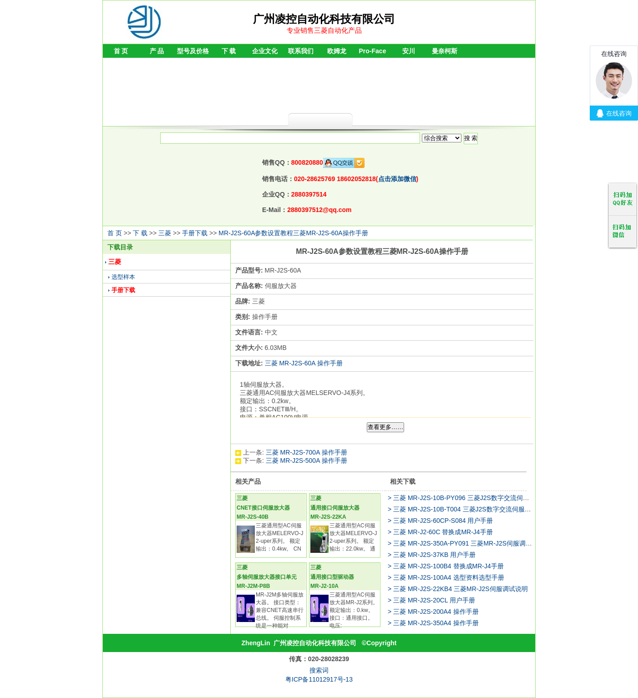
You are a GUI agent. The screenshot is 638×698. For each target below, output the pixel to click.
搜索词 (319, 670)
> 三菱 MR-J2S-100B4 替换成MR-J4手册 (446, 566)
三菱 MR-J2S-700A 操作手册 (306, 452)
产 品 (157, 51)
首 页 (121, 51)
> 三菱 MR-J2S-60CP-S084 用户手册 (440, 520)
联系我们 (301, 51)
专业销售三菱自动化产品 (324, 30)
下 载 (229, 51)
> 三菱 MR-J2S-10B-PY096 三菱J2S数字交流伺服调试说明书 (474, 497)
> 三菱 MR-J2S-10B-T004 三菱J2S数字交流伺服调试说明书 (472, 509)
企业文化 (265, 51)
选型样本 (123, 276)
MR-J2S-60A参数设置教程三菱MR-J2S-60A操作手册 (293, 233)
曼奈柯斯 (444, 51)
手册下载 (195, 233)
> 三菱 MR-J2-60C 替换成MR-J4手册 (440, 532)
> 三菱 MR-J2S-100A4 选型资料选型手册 (446, 577)
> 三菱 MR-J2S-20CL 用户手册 (431, 600)
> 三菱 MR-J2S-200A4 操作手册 (433, 611)
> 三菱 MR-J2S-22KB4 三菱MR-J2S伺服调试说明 (458, 588)
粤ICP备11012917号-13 (319, 679)
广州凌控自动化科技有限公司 (314, 643)
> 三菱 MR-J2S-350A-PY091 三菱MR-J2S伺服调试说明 (466, 543)
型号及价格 (193, 51)
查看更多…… (386, 427)
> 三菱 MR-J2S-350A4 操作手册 (433, 623)
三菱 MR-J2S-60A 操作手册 (304, 363)
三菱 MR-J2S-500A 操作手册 (306, 460)
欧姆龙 (336, 51)
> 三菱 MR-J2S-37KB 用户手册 (432, 554)
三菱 (164, 233)
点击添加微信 (397, 178)
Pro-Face (372, 51)
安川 (408, 51)
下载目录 (120, 247)
